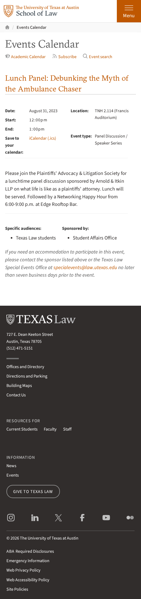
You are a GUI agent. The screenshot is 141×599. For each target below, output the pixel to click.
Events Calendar (31, 27)
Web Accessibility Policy (27, 580)
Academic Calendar (25, 57)
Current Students (22, 429)
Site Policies (17, 589)
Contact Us (16, 395)
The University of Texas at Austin (49, 538)
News (11, 466)
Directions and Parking (26, 376)
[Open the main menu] (129, 11)
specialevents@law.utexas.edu (85, 267)
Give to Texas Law (33, 491)
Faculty (50, 429)
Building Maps (19, 385)
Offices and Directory (25, 367)
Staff (67, 429)
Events (12, 475)
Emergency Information (27, 561)
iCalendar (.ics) (42, 138)
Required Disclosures (30, 551)
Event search (97, 57)
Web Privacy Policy (23, 570)
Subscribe (64, 57)
